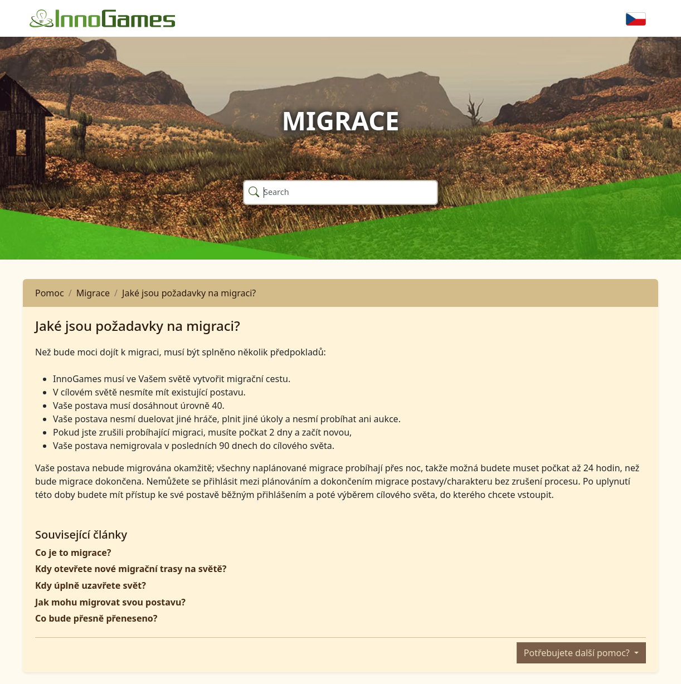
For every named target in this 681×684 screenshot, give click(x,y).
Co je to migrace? (73, 552)
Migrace (93, 293)
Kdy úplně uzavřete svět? (90, 585)
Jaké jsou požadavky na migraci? (189, 293)
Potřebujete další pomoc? (578, 653)
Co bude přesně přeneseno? (96, 618)
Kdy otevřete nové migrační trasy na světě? (131, 569)
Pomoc (49, 293)
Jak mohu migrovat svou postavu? (110, 602)
